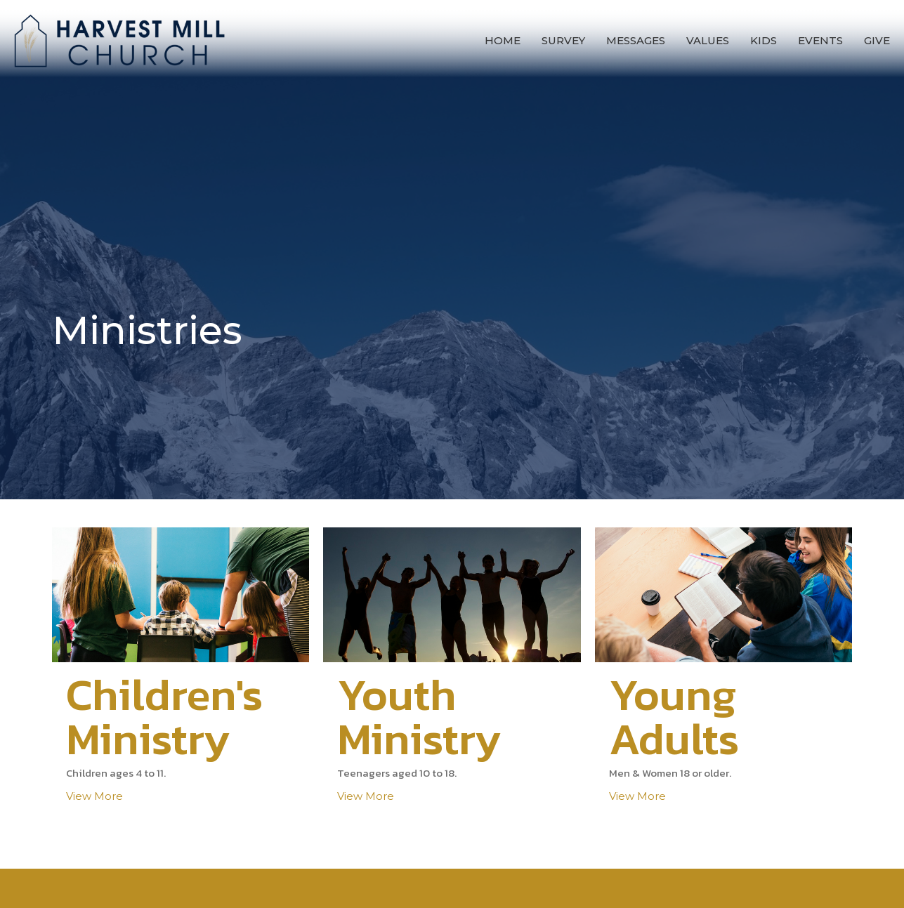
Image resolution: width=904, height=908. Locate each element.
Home (502, 40)
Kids (763, 40)
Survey (563, 40)
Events (820, 40)
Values (707, 40)
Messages (635, 40)
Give (877, 40)
